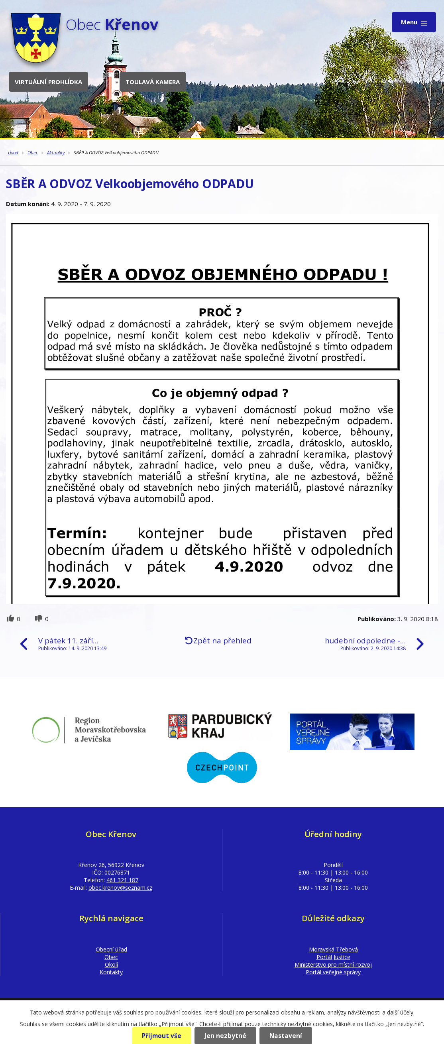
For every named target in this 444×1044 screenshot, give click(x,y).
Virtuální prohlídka (48, 82)
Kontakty (111, 972)
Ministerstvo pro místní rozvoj (333, 964)
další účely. (401, 1012)
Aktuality (56, 152)
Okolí (111, 964)
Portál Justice (333, 957)
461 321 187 (122, 880)
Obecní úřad (111, 949)
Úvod (13, 152)
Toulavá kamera (153, 82)
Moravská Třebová (333, 949)
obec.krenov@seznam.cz (120, 887)
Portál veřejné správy (333, 972)
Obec (33, 152)
